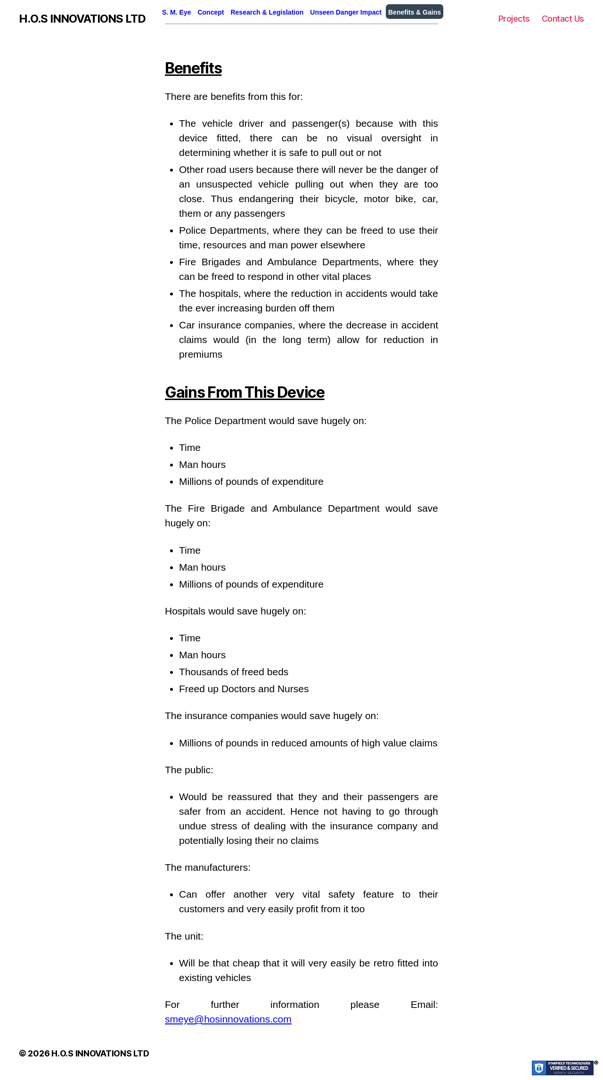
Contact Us (563, 19)
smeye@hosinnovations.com (228, 1019)
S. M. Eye (176, 12)
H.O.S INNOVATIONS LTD (82, 19)
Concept (210, 12)
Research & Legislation (266, 12)
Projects (514, 19)
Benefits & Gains (414, 12)
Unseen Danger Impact (346, 12)
